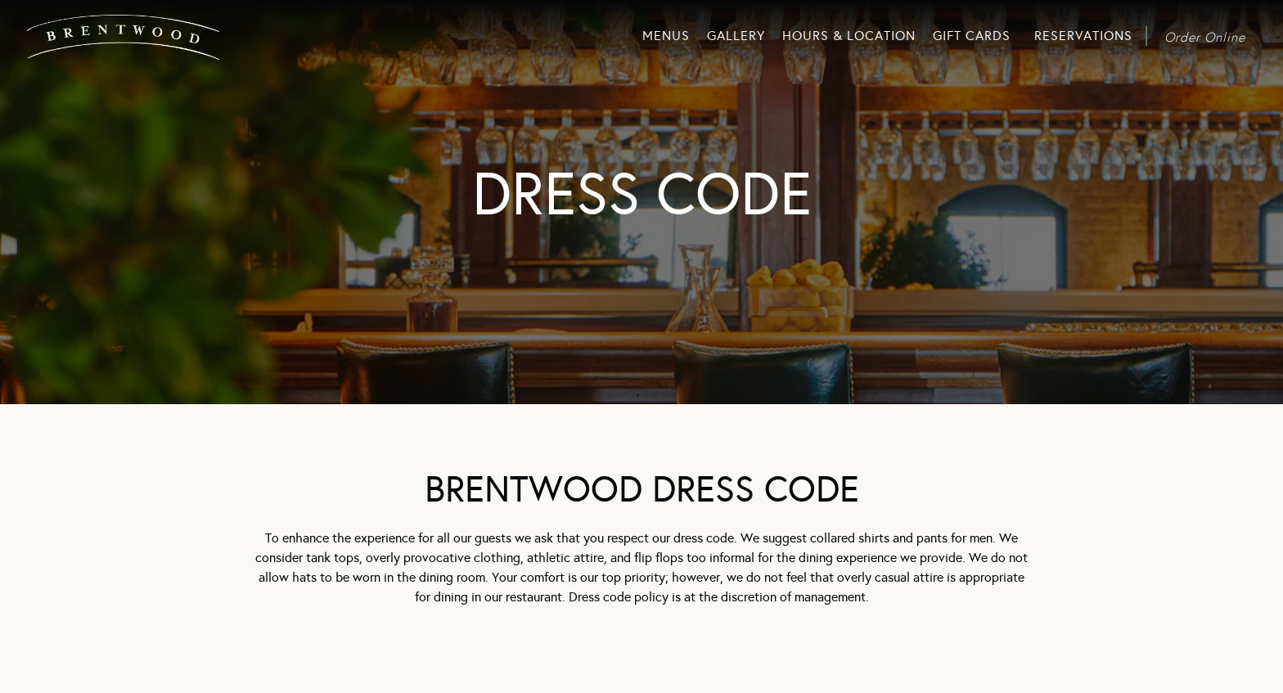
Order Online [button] (1204, 36)
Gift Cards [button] (972, 35)
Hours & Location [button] (849, 35)
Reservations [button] (1083, 35)
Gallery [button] (736, 35)
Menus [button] (666, 35)
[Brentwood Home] (127, 35)
